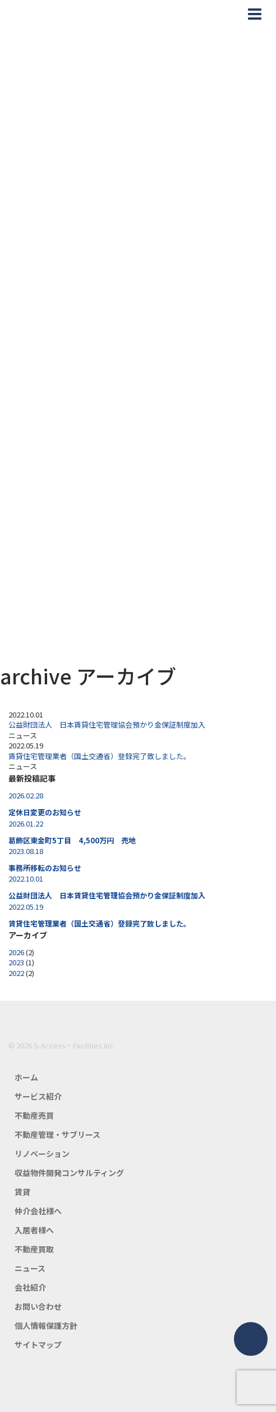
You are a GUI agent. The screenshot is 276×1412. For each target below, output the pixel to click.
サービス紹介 (38, 1096)
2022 (16, 973)
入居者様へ (34, 1230)
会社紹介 (30, 1287)
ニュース (30, 1268)
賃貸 (22, 1191)
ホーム (26, 1077)
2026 (16, 952)
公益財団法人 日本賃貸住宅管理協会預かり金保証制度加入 (106, 724)
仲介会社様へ (38, 1210)
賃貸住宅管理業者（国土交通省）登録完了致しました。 (99, 756)
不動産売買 (34, 1115)
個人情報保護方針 (46, 1325)
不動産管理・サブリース (57, 1134)
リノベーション (42, 1153)
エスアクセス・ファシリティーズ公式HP (49, 14)
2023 (16, 962)
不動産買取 (34, 1249)
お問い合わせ (38, 1306)
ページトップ (251, 1339)
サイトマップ (38, 1344)
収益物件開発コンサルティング (69, 1172)
